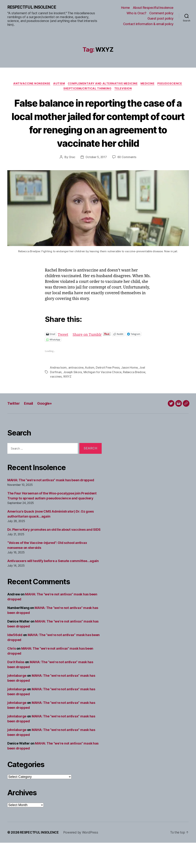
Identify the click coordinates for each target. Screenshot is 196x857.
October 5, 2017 (96, 171)
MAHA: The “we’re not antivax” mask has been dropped (50, 494)
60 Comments (127, 171)
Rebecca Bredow (135, 386)
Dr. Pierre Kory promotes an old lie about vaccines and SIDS (54, 544)
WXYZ (67, 391)
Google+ (47, 417)
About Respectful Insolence (153, 8)
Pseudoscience (172, 84)
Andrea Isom (58, 382)
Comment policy (161, 13)
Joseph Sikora (73, 386)
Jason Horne (130, 382)
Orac (71, 171)
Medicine (149, 84)
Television (124, 89)
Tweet (63, 348)
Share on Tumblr (88, 348)
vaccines (56, 391)
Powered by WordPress (81, 847)
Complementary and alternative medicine (102, 84)
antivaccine (76, 382)
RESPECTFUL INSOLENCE (33, 7)
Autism (58, 84)
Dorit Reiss (15, 676)
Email (30, 417)
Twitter (14, 417)
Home (125, 8)
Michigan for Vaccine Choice (103, 386)
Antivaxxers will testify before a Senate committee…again (53, 575)
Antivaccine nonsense (29, 84)
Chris (11, 663)
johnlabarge (16, 690)
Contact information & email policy (148, 24)
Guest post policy (160, 19)
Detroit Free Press (109, 382)
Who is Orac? (136, 13)
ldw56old (14, 649)
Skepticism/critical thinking (87, 89)
